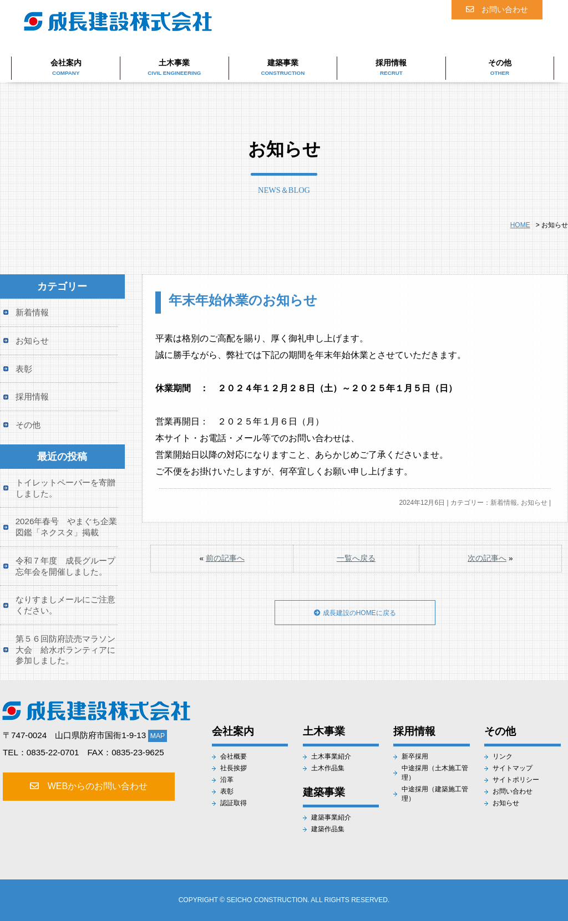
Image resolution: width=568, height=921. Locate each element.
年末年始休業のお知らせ (243, 300)
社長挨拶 (233, 768)
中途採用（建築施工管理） (435, 793)
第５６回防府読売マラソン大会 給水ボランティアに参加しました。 (65, 650)
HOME (520, 225)
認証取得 (233, 803)
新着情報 (503, 502)
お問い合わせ (497, 9)
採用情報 (391, 67)
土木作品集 (327, 768)
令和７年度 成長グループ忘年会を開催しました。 (65, 566)
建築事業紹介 (331, 817)
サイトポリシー (516, 780)
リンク (503, 756)
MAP (157, 736)
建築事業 (283, 67)
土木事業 (174, 67)
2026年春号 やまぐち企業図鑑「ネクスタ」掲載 (67, 526)
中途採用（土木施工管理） (435, 772)
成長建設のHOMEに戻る (355, 619)
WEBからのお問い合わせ (87, 786)
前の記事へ (225, 558)
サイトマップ (512, 768)
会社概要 (233, 756)
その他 (500, 67)
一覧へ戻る (356, 558)
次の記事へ (487, 558)
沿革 (227, 780)
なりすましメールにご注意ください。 (65, 605)
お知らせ (534, 502)
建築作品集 (327, 829)
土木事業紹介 (331, 756)
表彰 (24, 368)
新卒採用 (415, 756)
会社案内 (66, 67)
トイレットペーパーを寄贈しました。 (65, 488)
